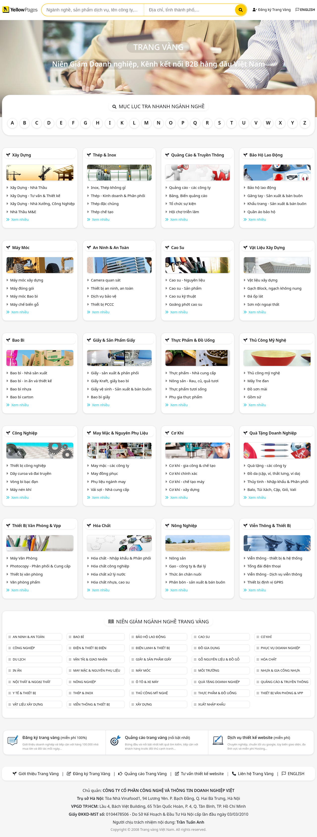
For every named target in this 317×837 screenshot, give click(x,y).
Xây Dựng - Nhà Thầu (28, 187)
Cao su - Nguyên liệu (187, 280)
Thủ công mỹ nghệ (267, 340)
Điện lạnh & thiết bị (153, 648)
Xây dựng (21, 155)
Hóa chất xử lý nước (108, 574)
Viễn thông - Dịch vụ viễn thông (274, 574)
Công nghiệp (24, 433)
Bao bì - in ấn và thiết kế (31, 380)
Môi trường (208, 670)
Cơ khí (177, 433)
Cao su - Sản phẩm (185, 288)
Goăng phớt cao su (185, 304)
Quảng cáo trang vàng (157, 737)
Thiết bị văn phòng (26, 574)
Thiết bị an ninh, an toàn (112, 288)
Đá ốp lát (255, 296)
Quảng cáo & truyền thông (197, 155)
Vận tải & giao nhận (90, 659)
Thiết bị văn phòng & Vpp (36, 525)
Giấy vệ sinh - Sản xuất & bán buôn (121, 388)
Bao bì (18, 340)
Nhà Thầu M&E (23, 211)
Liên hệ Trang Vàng (256, 773)
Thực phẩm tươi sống (188, 388)
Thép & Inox (104, 155)
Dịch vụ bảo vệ (103, 296)
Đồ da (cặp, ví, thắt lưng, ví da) (273, 473)
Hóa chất (102, 525)
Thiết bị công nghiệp (28, 465)
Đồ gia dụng (209, 648)
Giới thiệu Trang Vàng (39, 773)
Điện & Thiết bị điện (89, 648)
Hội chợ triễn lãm (184, 211)
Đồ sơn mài (257, 388)
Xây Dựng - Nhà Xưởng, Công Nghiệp (42, 203)
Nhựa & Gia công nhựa (280, 670)
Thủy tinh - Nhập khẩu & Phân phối (277, 481)
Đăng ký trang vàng (55, 737)
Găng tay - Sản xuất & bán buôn (275, 195)
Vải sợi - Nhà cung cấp (110, 489)
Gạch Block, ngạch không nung (274, 288)
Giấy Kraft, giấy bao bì (110, 380)
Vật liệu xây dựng (267, 247)
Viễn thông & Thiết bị (270, 525)
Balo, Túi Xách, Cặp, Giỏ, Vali (271, 489)
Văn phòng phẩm (25, 582)
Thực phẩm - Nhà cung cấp (192, 372)
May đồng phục (104, 473)
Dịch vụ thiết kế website (258, 737)
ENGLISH (305, 9)
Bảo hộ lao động (266, 155)
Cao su (177, 247)
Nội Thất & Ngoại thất (31, 682)
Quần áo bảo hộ (261, 211)
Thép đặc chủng (105, 203)
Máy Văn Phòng (23, 558)
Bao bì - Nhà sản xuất (28, 372)
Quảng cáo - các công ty (190, 187)
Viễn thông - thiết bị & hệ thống (274, 558)
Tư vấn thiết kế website (203, 773)
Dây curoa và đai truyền (30, 473)
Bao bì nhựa (20, 388)
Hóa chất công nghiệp (110, 565)
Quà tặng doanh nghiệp (272, 433)
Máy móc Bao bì (24, 296)
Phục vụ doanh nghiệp (280, 648)
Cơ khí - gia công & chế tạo (192, 465)
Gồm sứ (254, 396)
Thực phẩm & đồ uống (193, 340)
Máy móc (20, 247)
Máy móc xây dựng (26, 280)
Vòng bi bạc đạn (24, 481)
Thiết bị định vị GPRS (265, 582)
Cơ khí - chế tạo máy (186, 481)
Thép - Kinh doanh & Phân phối (118, 195)
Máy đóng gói (22, 288)
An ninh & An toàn (111, 247)
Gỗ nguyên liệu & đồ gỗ (219, 659)
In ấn (17, 670)
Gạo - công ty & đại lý (187, 565)
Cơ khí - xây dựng (184, 489)
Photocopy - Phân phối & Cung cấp (40, 565)
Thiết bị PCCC (102, 304)
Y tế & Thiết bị (24, 693)
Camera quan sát (106, 280)
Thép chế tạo (102, 211)
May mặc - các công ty (110, 465)
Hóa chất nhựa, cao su (110, 582)
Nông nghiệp (184, 525)
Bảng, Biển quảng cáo (188, 195)
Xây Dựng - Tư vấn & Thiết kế (35, 195)
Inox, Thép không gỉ (108, 187)
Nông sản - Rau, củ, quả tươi (193, 380)
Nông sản (177, 558)
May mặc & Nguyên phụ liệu (120, 433)
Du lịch (19, 659)
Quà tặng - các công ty (266, 465)
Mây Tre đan (258, 380)
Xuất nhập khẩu (212, 704)
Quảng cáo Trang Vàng (145, 773)
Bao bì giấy (100, 396)
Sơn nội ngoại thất (263, 304)
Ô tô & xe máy (147, 682)
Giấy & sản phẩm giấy (114, 340)
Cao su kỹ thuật (182, 296)
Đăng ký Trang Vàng (272, 9)
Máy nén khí (20, 489)
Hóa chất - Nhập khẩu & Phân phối (121, 558)
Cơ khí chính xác (183, 473)
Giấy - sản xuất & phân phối (115, 372)
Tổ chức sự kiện (182, 203)
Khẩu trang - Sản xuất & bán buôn (276, 203)
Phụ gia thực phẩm (185, 396)
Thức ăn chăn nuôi (185, 574)
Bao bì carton (21, 396)
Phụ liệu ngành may (108, 481)
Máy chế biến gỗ (24, 304)
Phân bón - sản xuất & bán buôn (197, 582)
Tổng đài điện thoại (264, 565)
